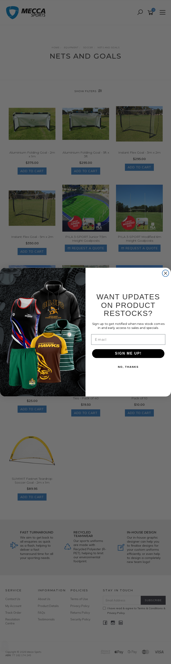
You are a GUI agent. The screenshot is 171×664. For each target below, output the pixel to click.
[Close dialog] (165, 273)
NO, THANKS (128, 366)
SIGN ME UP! (128, 353)
